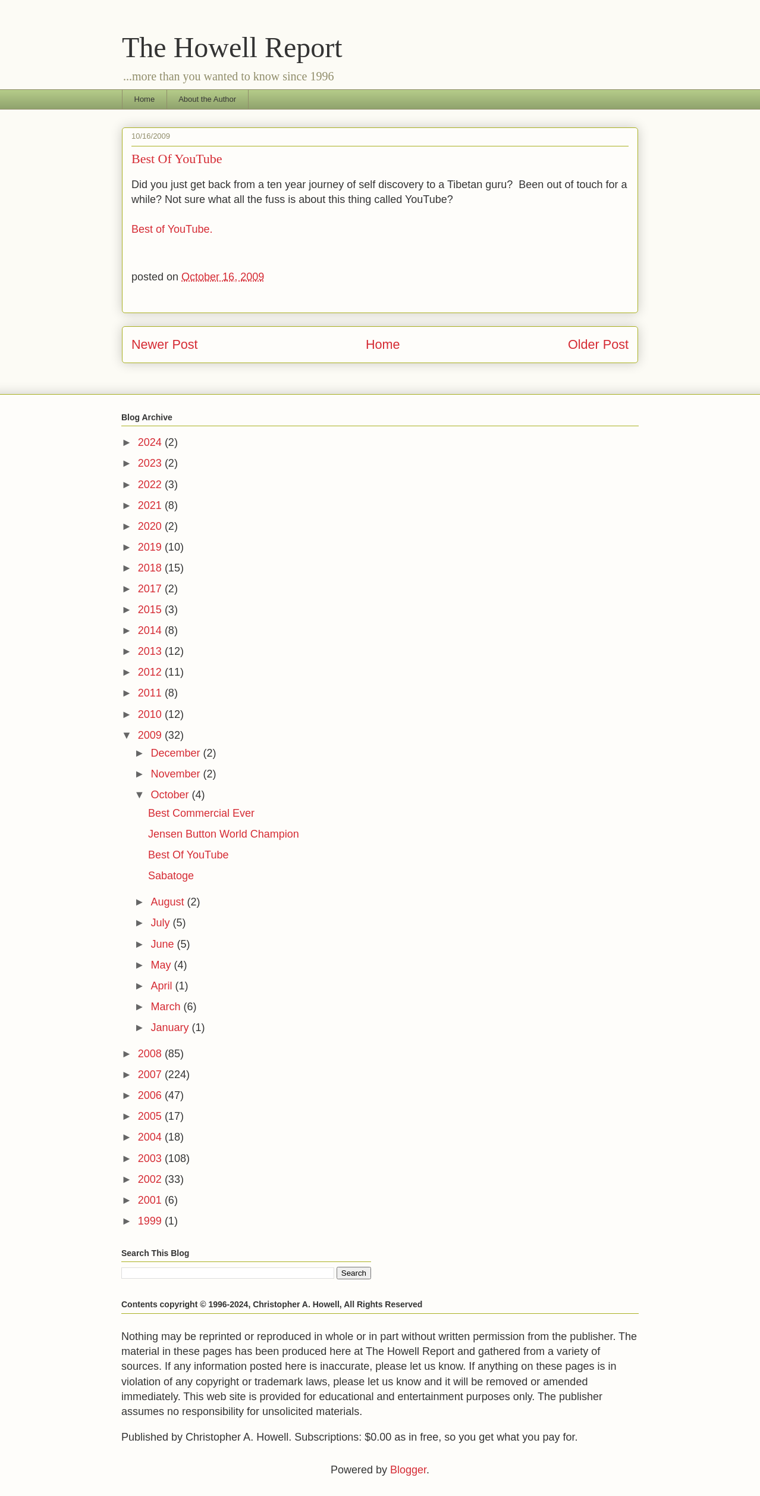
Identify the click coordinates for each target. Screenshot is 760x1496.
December (176, 753)
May (162, 965)
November (176, 774)
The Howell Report (232, 47)
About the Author (207, 99)
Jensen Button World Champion (223, 834)
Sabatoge (171, 876)
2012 (151, 672)
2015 (151, 610)
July (161, 923)
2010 (151, 714)
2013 (151, 651)
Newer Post (164, 344)
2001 (151, 1200)
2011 (151, 693)
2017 (151, 589)
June (163, 944)
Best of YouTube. (171, 229)
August (168, 902)
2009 (151, 735)
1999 (151, 1221)
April (162, 986)
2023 (151, 463)
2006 (151, 1095)
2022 (151, 485)
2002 (151, 1179)
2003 (151, 1158)
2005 (151, 1116)
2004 (151, 1137)
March (166, 1007)
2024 (151, 442)
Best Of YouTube (188, 855)
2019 (151, 547)
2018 (151, 568)
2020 (151, 526)
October (170, 795)
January (170, 1027)
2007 (151, 1074)
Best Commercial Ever (201, 813)
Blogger (408, 1470)
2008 (151, 1054)
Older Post (598, 344)
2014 (151, 630)
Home (144, 99)
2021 (151, 505)
